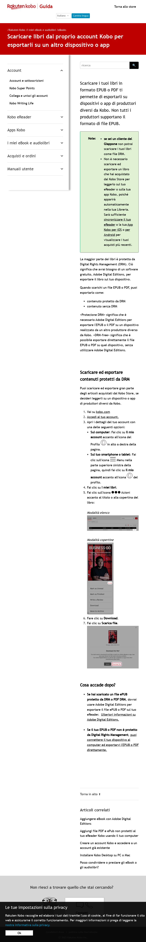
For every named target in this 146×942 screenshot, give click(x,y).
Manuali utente (20, 169)
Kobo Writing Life (21, 103)
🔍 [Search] (134, 65)
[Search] (105, 65)
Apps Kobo (16, 130)
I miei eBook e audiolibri (41, 30)
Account (14, 70)
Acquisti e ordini (21, 156)
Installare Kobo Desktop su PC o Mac (105, 855)
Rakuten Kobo (17, 30)
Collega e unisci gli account (28, 96)
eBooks (62, 30)
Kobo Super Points (22, 88)
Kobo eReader (19, 117)
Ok (19, 933)
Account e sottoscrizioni (26, 81)
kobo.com (103, 412)
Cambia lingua (80, 15)
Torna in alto (90, 794)
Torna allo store (124, 7)
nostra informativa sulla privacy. (27, 925)
